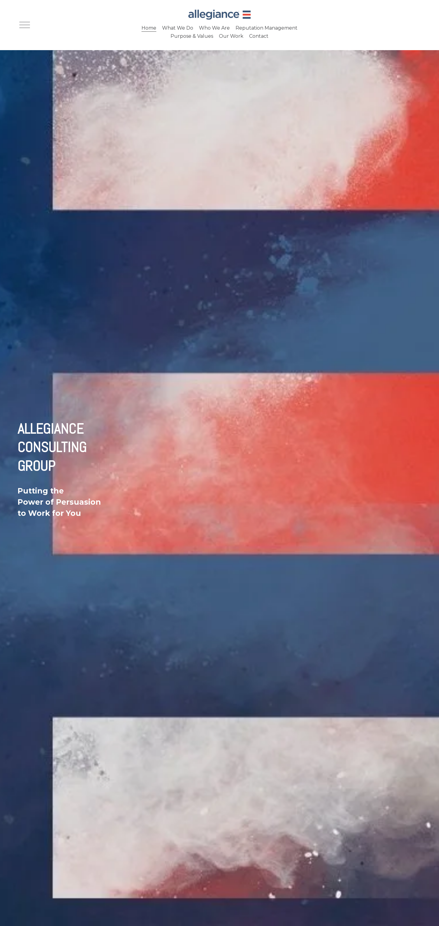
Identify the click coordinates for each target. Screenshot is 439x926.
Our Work (231, 36)
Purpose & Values (192, 36)
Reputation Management (267, 28)
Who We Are (214, 28)
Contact (258, 36)
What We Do (177, 28)
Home (148, 28)
